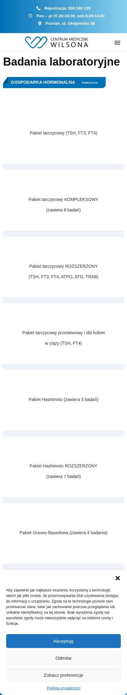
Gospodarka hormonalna (43, 82)
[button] (118, 578)
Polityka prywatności (63, 688)
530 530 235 (79, 8)
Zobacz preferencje (63, 675)
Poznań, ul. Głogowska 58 (70, 23)
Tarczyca (90, 82)
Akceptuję (63, 641)
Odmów (64, 658)
